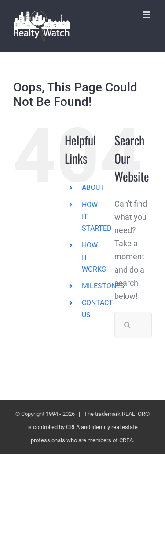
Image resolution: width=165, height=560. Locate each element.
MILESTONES (103, 286)
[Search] (127, 325)
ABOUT (93, 187)
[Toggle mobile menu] (147, 14)
